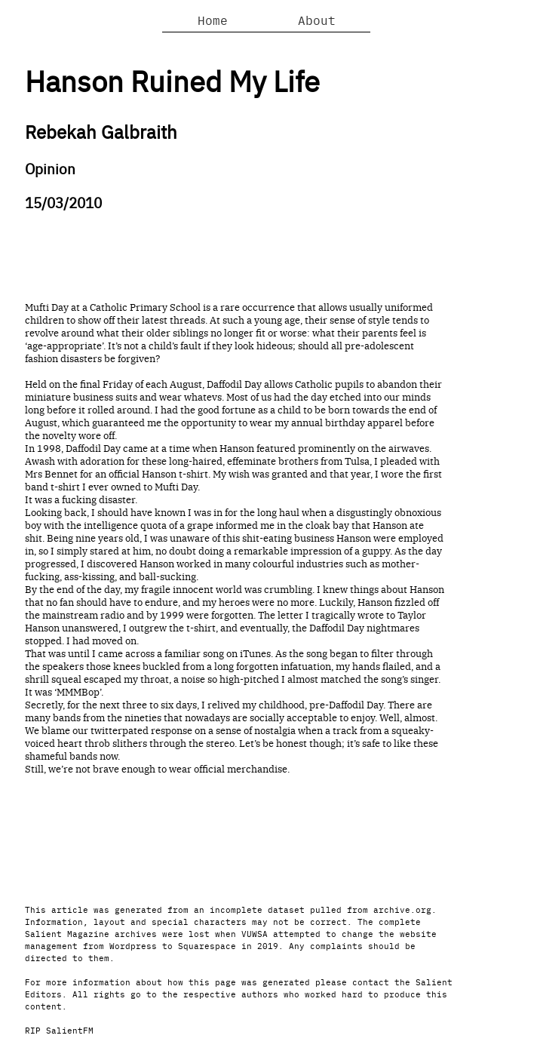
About (317, 19)
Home (213, 19)
